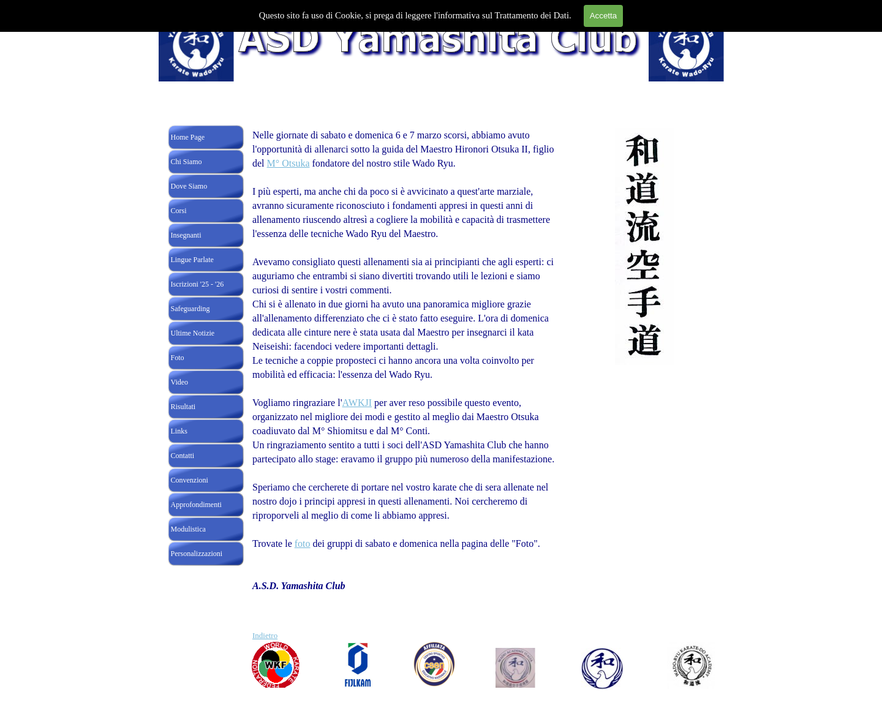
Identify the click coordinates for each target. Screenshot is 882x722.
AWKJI (357, 402)
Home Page (188, 137)
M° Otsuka (288, 163)
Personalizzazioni (197, 553)
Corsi (179, 210)
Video (180, 382)
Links (179, 431)
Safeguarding (190, 308)
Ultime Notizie (193, 333)
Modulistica (188, 529)
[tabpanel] (407, 385)
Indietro (264, 635)
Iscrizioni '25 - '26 (197, 284)
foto (303, 543)
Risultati (183, 406)
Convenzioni (189, 480)
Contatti (183, 455)
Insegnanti (186, 235)
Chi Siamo (186, 161)
